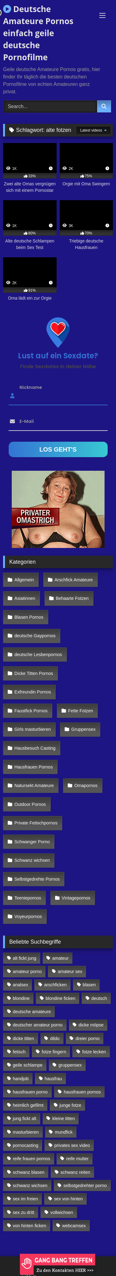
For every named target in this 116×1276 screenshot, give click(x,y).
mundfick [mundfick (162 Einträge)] (64, 1132)
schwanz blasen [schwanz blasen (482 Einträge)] (28, 1172)
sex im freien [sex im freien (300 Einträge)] (25, 1198)
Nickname (30, 387)
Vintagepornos (76, 897)
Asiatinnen (25, 598)
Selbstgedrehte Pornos (37, 879)
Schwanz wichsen (32, 860)
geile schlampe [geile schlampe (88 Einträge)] (27, 1065)
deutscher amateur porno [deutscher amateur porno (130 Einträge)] (37, 1024)
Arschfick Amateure (73, 579)
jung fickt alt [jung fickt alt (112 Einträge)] (24, 1118)
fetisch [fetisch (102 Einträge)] (19, 1051)
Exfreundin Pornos (33, 691)
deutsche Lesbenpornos (38, 654)
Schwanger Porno (32, 841)
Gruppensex (83, 729)
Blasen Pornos (29, 617)
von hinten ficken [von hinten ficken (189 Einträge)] (29, 1225)
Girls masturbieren (33, 729)
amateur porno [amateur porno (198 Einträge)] (27, 971)
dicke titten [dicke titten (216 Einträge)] (23, 1038)
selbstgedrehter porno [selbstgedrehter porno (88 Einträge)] (85, 1185)
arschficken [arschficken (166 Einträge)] (55, 984)
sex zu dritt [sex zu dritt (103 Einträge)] (23, 1212)
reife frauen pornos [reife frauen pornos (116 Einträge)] (31, 1158)
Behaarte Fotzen (72, 598)
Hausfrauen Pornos (34, 766)
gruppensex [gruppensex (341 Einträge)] (70, 1065)
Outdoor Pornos (30, 804)
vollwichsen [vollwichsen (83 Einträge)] (61, 1212)
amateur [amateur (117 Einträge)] (60, 958)
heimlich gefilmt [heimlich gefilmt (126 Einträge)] (28, 1105)
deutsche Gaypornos (35, 635)
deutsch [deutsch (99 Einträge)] (99, 998)
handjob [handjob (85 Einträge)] (20, 1078)
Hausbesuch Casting (35, 748)
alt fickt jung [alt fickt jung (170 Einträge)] (24, 958)
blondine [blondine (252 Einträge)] (21, 998)
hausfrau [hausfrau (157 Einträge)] (53, 1078)
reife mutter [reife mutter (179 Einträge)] (77, 1158)
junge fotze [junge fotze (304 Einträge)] (70, 1105)
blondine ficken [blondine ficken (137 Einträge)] (60, 998)
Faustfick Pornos (31, 710)
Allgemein (24, 579)
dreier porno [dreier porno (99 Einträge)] (87, 1038)
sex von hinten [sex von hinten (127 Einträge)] (68, 1198)
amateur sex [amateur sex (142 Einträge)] (70, 971)
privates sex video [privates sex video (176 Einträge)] (72, 1145)
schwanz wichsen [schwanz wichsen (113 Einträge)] (30, 1185)
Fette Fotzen (80, 710)
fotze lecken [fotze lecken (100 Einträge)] (94, 1051)
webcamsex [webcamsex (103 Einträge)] (74, 1225)
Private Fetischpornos (36, 822)
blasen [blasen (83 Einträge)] (89, 984)
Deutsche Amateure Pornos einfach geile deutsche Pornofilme (38, 33)
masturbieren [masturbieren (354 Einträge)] (26, 1132)
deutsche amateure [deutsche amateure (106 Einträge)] (32, 1011)
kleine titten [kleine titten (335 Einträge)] (63, 1118)
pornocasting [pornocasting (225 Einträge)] (25, 1145)
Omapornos (85, 785)
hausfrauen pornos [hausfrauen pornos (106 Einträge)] (82, 1091)
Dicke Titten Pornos (34, 673)
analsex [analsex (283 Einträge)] (20, 984)
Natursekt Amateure (34, 785)
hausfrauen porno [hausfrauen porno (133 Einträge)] (30, 1091)
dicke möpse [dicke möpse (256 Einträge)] (91, 1024)
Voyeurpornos (28, 916)
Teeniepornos (28, 897)
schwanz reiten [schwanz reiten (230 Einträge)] (75, 1172)
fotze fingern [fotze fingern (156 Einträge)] (54, 1051)
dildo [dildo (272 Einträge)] (54, 1038)
